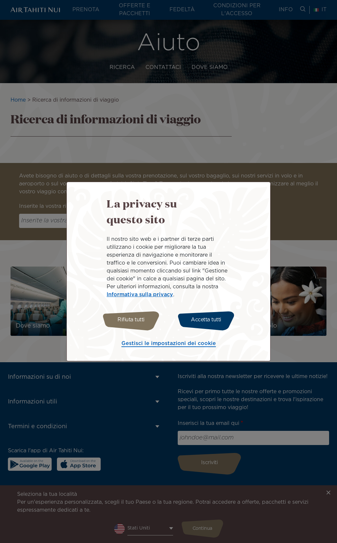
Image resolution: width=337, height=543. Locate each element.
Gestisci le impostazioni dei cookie (168, 344)
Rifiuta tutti (130, 319)
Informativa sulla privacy (140, 293)
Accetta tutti (207, 319)
